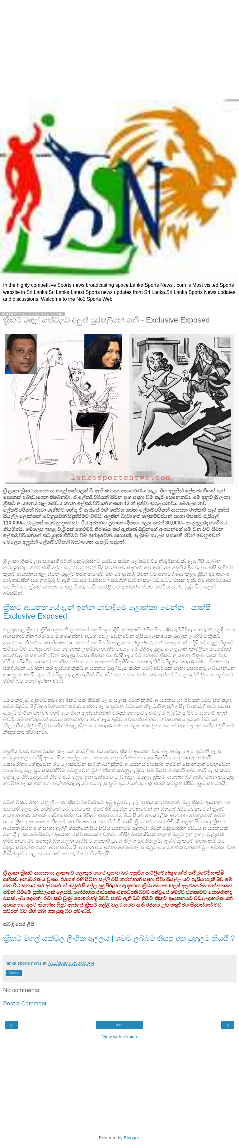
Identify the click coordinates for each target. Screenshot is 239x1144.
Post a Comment (24, 1003)
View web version (119, 1036)
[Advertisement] (119, 52)
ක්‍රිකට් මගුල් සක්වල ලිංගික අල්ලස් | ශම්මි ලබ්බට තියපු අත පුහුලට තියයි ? (119, 938)
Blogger (131, 1137)
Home (119, 1025)
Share (14, 973)
